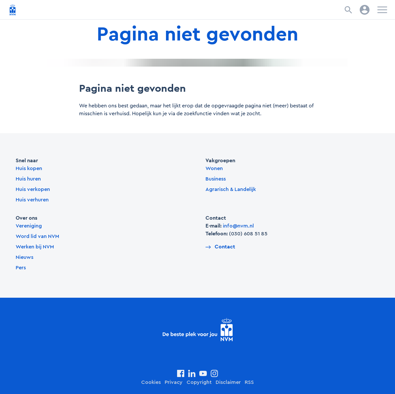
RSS (249, 382)
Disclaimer (228, 382)
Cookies (151, 382)
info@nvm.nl (238, 226)
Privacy (174, 382)
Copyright (199, 382)
